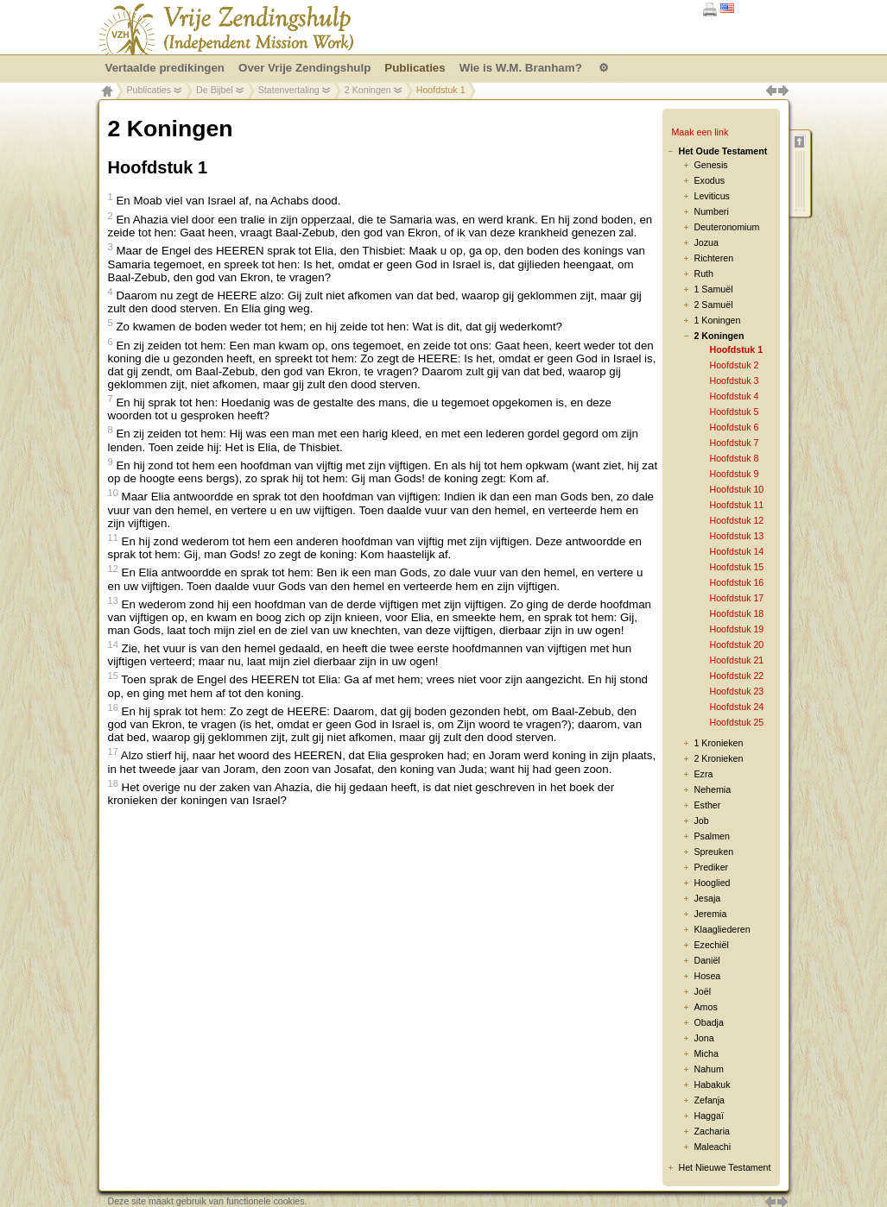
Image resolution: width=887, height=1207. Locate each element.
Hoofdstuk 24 (736, 706)
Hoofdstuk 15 (736, 567)
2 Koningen (368, 90)
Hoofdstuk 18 (736, 613)
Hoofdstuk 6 (733, 427)
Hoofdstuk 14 (736, 551)
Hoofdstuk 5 (733, 411)
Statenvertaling (289, 90)
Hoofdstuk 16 (736, 582)
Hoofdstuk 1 (736, 349)
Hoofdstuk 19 (736, 629)
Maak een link (699, 132)
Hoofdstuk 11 (736, 505)
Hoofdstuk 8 (733, 458)
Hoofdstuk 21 (736, 660)
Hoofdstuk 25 (736, 722)
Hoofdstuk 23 (736, 691)
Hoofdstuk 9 (733, 473)
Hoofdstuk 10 (736, 489)
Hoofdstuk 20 (736, 644)
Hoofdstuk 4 (733, 396)
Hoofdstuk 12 (736, 520)
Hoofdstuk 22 (736, 675)
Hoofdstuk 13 (736, 536)
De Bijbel (214, 90)
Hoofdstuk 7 (733, 442)
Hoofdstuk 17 (736, 598)
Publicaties (149, 90)
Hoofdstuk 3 (733, 380)
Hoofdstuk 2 (733, 365)
